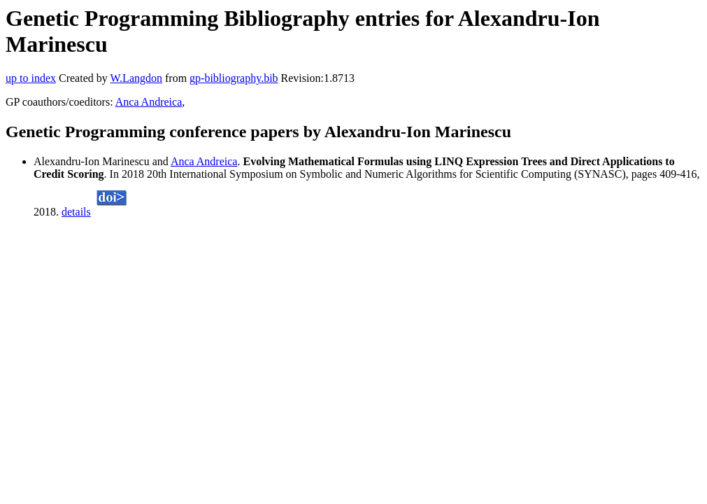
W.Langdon (136, 78)
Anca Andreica (149, 102)
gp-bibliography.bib (234, 78)
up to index (31, 78)
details (76, 212)
